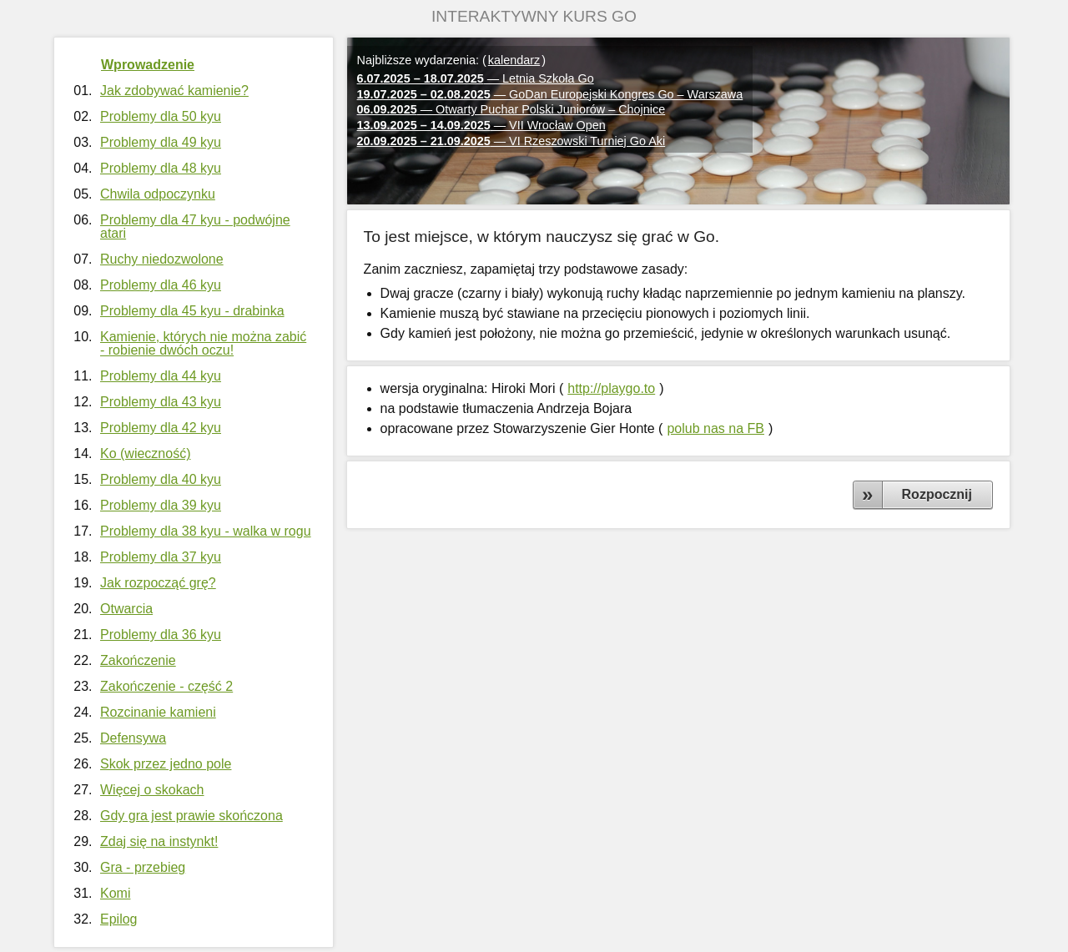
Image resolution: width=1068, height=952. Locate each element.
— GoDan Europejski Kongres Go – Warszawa (550, 94)
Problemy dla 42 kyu (160, 428)
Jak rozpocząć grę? (158, 583)
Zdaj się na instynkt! (159, 841)
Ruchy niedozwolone (162, 259)
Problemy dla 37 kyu (160, 557)
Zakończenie (138, 660)
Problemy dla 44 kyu (160, 376)
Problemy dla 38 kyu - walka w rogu (205, 531)
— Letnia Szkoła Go (475, 78)
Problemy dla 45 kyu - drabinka (192, 311)
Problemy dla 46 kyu (160, 285)
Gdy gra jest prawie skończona (191, 815)
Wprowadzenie (147, 65)
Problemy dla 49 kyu (160, 142)
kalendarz (514, 60)
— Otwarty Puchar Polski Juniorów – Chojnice (511, 109)
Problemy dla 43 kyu (160, 402)
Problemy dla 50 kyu (160, 116)
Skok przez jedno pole (165, 764)
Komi (115, 893)
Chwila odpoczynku (157, 194)
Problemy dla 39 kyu (160, 505)
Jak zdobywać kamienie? (174, 90)
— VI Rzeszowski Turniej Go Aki (511, 141)
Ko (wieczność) (145, 453)
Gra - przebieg (142, 867)
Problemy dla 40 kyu (160, 479)
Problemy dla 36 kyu (160, 634)
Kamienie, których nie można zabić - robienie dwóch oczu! (203, 343)
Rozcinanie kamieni (158, 712)
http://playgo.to (611, 388)
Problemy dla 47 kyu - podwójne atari (195, 226)
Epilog (118, 919)
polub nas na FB (715, 428)
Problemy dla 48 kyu (160, 168)
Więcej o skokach (152, 790)
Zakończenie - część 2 (166, 686)
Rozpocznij (937, 494)
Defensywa (133, 738)
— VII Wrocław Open (481, 125)
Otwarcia (126, 609)
